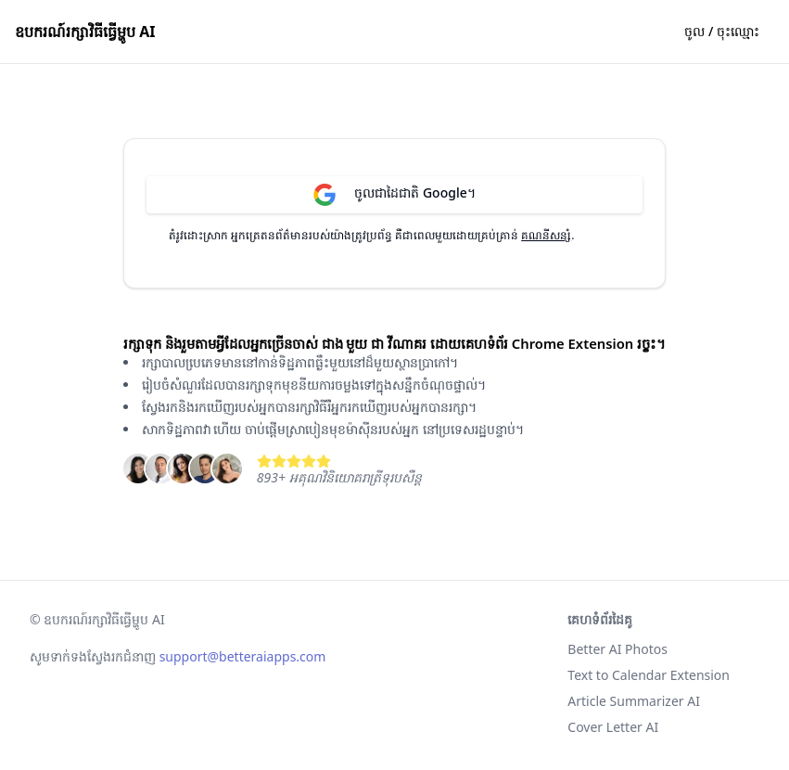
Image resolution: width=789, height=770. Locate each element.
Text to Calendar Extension (648, 675)
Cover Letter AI (612, 727)
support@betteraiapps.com (242, 656)
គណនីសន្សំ (546, 235)
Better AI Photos (617, 649)
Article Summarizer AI (633, 701)
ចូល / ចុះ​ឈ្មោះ (721, 31)
